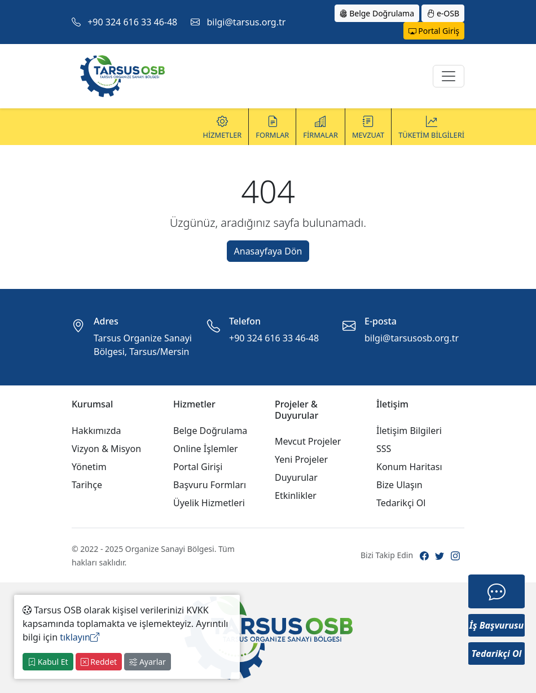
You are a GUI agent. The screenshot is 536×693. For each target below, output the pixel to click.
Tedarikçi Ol (401, 503)
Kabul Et (48, 661)
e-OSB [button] (443, 13)
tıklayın (79, 637)
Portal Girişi (197, 466)
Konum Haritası (409, 466)
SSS (383, 448)
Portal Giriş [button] (433, 30)
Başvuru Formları (209, 485)
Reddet (99, 661)
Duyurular (296, 477)
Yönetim (89, 466)
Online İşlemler (205, 448)
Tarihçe (87, 485)
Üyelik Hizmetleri (209, 503)
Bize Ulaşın (399, 485)
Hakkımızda (96, 430)
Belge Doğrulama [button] (377, 13)
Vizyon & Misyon (106, 448)
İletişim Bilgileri (409, 430)
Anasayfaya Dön (268, 251)
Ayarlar (147, 661)
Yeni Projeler (301, 459)
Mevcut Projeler (308, 441)
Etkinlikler (296, 495)
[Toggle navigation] (448, 76)
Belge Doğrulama (210, 430)
